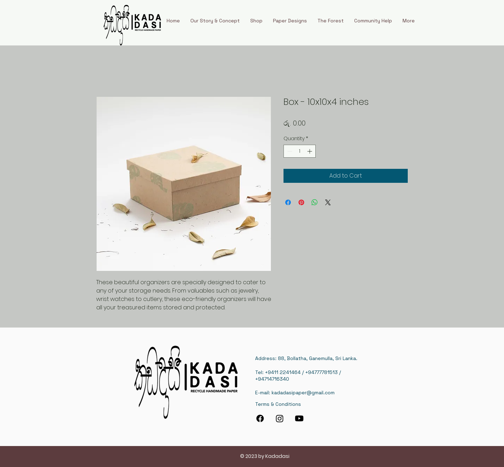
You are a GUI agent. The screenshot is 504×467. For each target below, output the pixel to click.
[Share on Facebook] (288, 202)
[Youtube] (299, 418)
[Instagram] (280, 418)
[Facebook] (260, 418)
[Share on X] (328, 202)
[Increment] (310, 151)
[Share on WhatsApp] (314, 202)
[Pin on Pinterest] (301, 202)
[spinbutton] (299, 151)
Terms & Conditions (278, 404)
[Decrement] (289, 151)
